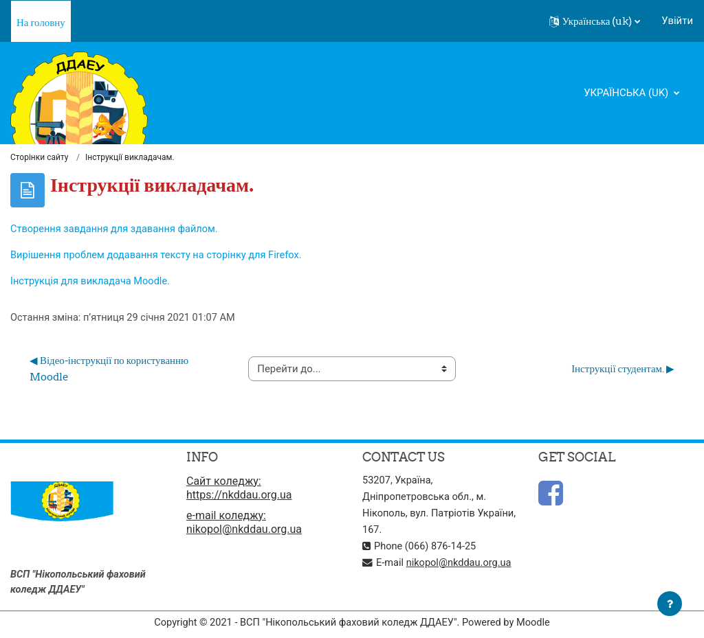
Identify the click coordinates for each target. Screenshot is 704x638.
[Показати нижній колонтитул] (669, 603)
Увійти (677, 20)
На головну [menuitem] (40, 22)
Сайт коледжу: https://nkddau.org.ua (239, 489)
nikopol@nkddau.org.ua (461, 564)
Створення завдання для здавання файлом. (116, 229)
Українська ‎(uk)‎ (627, 93)
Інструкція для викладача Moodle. (92, 282)
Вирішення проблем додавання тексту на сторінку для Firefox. (159, 256)
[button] (595, 21)
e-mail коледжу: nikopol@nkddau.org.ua (244, 523)
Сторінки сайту (39, 158)
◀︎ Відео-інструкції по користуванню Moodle (110, 370)
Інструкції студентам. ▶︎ (622, 370)
